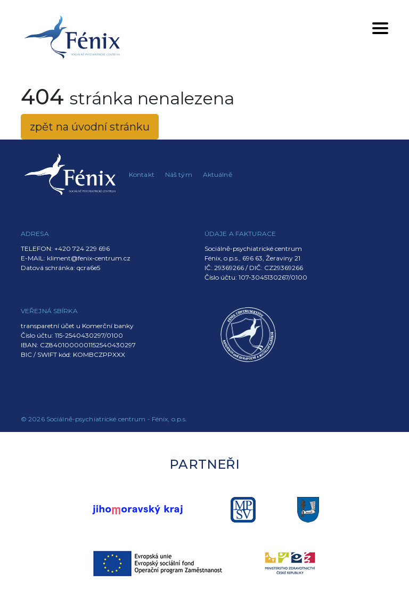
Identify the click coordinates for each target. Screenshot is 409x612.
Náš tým (178, 174)
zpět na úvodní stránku (90, 126)
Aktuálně (217, 174)
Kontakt (141, 174)
